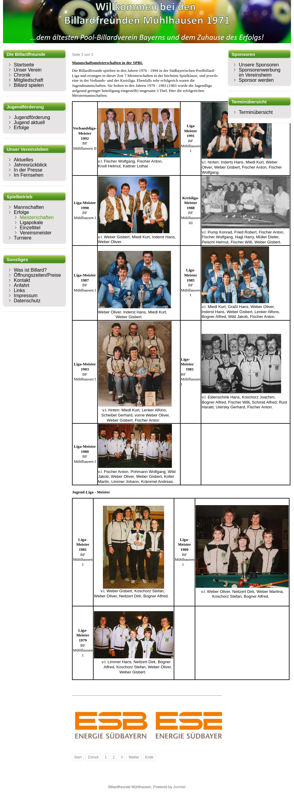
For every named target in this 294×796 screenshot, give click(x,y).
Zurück (93, 757)
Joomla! (179, 787)
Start (78, 757)
